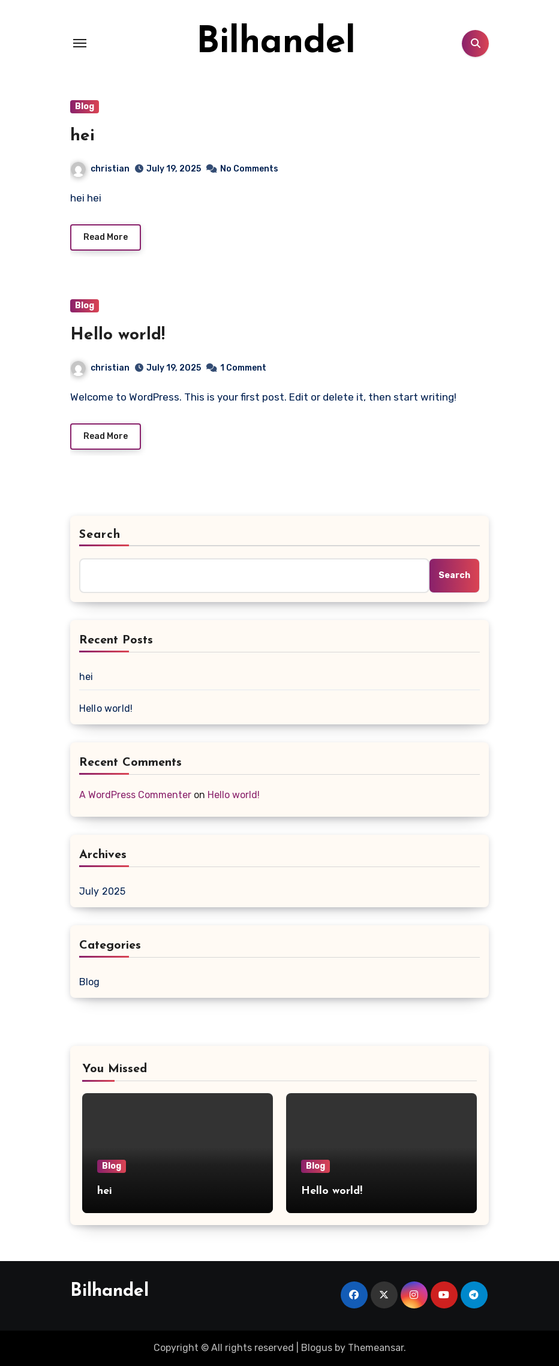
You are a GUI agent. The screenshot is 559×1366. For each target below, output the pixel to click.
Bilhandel (276, 43)
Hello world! (117, 335)
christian (100, 169)
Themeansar (376, 1347)
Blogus (316, 1347)
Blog (84, 106)
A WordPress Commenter (135, 795)
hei (82, 136)
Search (100, 535)
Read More (105, 237)
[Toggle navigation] (79, 43)
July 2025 (102, 891)
